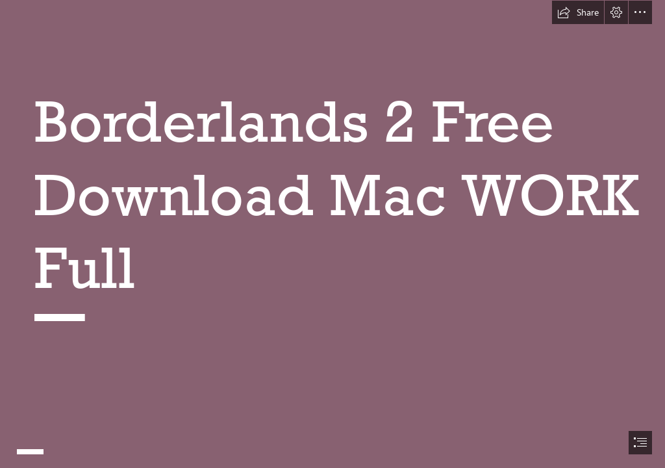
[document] (332, 234)
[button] (578, 12)
